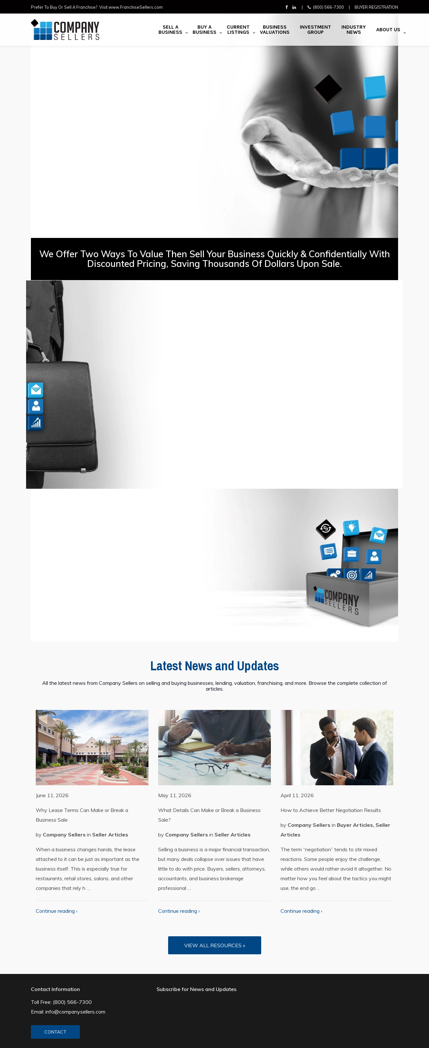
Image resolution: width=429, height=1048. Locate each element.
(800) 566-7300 (328, 7)
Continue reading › (56, 911)
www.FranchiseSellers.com (136, 7)
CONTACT (55, 1032)
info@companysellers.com (75, 1011)
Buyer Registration (376, 7)
